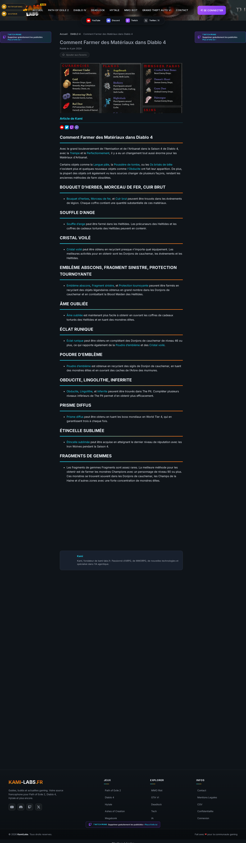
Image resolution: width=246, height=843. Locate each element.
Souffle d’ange (76, 224)
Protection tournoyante (133, 285)
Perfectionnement (98, 153)
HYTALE (114, 10)
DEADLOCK (98, 10)
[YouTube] (12, 807)
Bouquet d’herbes (78, 198)
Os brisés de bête (161, 164)
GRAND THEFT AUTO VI (156, 10)
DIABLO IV (79, 10)
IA (152, 818)
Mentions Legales (207, 797)
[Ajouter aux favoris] (75, 55)
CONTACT (182, 10)
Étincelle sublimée (78, 442)
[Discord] (20, 807)
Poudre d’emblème (128, 345)
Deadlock (156, 804)
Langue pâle (101, 164)
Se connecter (211, 10)
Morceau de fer (101, 198)
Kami (80, 556)
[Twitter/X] (38, 807)
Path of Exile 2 (113, 790)
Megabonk (111, 818)
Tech (154, 811)
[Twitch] (29, 807)
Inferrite (102, 391)
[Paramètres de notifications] (13, 7)
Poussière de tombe (127, 164)
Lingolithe (86, 391)
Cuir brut (121, 198)
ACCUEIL (37, 10)
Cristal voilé (74, 249)
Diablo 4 (109, 797)
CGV (199, 804)
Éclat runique (75, 340)
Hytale (108, 804)
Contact (201, 790)
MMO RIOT (131, 10)
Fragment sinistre (103, 285)
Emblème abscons (78, 285)
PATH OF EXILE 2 (58, 10)
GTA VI (155, 797)
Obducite (72, 391)
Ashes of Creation (115, 811)
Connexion (203, 818)
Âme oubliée (75, 315)
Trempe (75, 153)
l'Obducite (133, 168)
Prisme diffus (75, 416)
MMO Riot (156, 790)
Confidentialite (205, 811)
